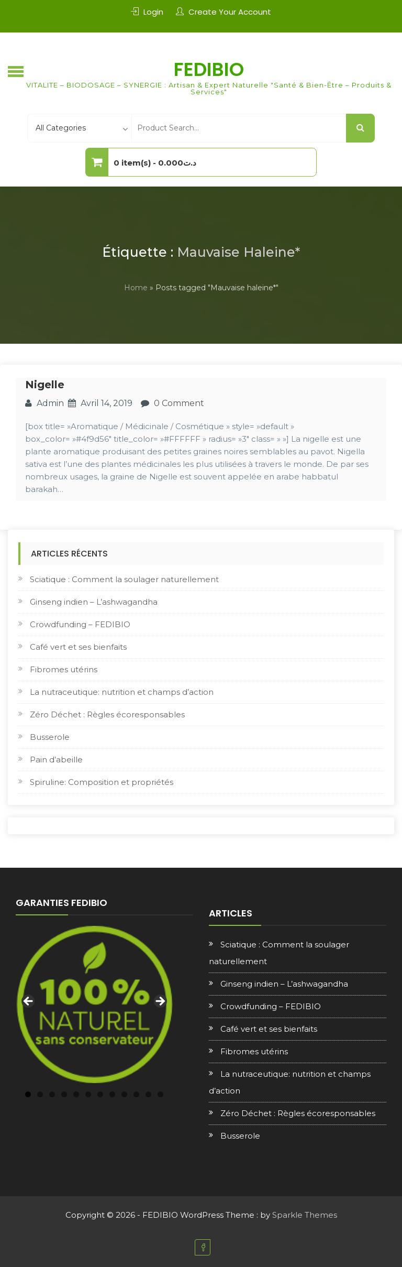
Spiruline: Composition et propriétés (101, 782)
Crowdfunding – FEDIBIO (80, 624)
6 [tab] (88, 1094)
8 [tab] (112, 1094)
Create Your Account (229, 11)
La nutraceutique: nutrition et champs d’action (122, 692)
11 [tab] (148, 1094)
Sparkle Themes (304, 1215)
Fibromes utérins (63, 669)
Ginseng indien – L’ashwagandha (94, 602)
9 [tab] (124, 1094)
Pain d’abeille (56, 759)
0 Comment (179, 403)
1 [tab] (28, 1094)
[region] (94, 1004)
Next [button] (160, 1002)
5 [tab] (76, 1094)
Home (136, 287)
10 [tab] (136, 1094)
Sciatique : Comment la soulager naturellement (124, 579)
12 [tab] (160, 1094)
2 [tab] (40, 1094)
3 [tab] (52, 1094)
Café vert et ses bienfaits (78, 647)
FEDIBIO (209, 69)
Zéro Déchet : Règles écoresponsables (107, 714)
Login (153, 11)
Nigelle (44, 384)
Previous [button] (29, 1002)
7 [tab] (100, 1094)
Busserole (50, 737)
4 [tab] (64, 1094)
